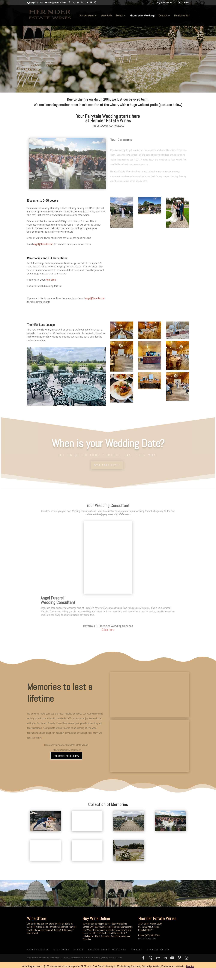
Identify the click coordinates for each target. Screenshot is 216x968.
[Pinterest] (91, 2)
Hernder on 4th (181, 15)
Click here (108, 630)
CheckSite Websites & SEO (112, 957)
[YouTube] (87, 2)
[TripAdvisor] (78, 2)
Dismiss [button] (190, 966)
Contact (163, 15)
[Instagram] (95, 2)
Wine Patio (106, 15)
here (48, 279)
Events (119, 15)
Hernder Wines (86, 15)
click (53, 279)
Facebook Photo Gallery (66, 756)
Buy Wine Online (164, 3)
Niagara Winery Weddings (142, 15)
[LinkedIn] (82, 2)
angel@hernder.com (43, 244)
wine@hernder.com (147, 938)
